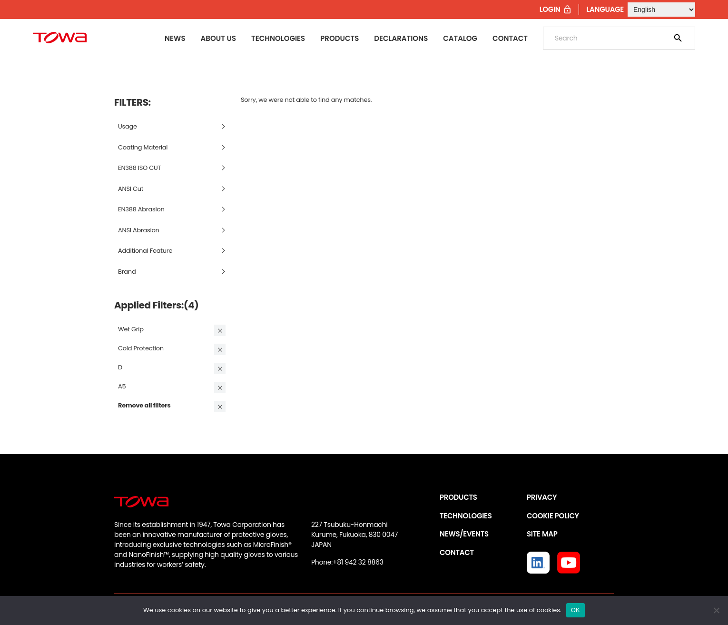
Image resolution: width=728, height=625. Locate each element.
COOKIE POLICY (553, 516)
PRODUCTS (458, 497)
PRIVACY (542, 497)
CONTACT (457, 552)
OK (575, 610)
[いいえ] (716, 610)
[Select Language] (661, 9)
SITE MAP (542, 534)
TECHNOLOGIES (466, 516)
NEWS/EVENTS (464, 534)
